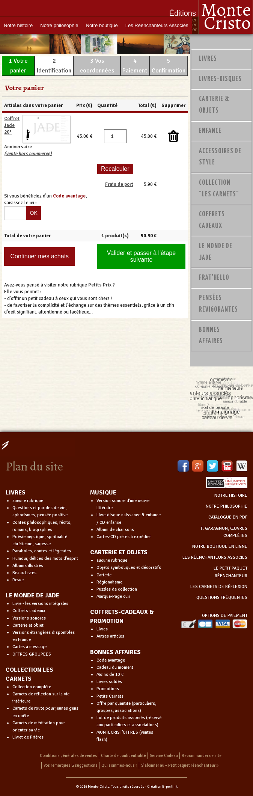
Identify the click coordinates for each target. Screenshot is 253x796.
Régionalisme (109, 582)
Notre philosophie (59, 25)
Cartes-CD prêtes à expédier (123, 537)
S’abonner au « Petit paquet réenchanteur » (179, 765)
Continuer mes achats (39, 256)
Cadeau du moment (114, 667)
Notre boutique (102, 25)
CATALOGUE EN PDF (227, 517)
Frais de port (119, 184)
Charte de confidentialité (123, 755)
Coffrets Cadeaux (212, 220)
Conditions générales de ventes (68, 755)
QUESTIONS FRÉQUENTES (221, 597)
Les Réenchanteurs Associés (156, 25)
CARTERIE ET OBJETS (119, 552)
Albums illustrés (27, 565)
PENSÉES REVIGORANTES (218, 304)
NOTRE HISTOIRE (230, 495)
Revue (18, 580)
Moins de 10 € (109, 674)
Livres (208, 59)
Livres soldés (109, 681)
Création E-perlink (162, 786)
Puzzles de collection (116, 589)
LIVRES (16, 492)
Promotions (107, 689)
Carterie (103, 575)
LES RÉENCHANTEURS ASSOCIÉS (214, 557)
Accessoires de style (220, 157)
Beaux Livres (24, 573)
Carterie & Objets (214, 105)
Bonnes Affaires (211, 336)
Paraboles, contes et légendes (41, 551)
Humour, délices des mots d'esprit (45, 558)
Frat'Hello (214, 277)
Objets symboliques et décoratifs (128, 567)
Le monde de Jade (215, 252)
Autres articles (110, 636)
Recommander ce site (201, 755)
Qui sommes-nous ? (119, 765)
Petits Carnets (109, 696)
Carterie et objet (28, 625)
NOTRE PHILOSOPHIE (226, 506)
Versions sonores (29, 618)
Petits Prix (99, 285)
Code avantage (110, 660)
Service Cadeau (164, 755)
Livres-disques (220, 79)
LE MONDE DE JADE (32, 595)
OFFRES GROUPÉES (31, 654)
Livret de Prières (28, 737)
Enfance (210, 131)
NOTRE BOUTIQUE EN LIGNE (219, 546)
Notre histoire (18, 25)
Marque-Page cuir (113, 596)
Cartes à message (29, 647)
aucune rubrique (27, 501)
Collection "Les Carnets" (219, 188)
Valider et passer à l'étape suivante (141, 256)
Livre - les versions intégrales (40, 603)
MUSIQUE (103, 492)
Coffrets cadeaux (28, 611)
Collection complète (31, 687)
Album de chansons (115, 529)
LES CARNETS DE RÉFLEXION (218, 586)
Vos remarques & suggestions (71, 765)
